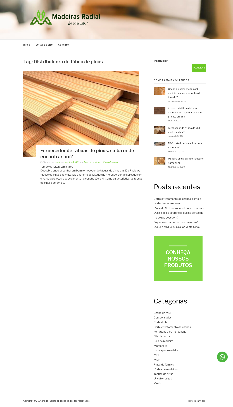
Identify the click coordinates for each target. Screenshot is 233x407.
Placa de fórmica (164, 364)
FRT (208, 400)
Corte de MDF (162, 322)
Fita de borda (162, 336)
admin (58, 162)
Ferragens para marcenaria (170, 331)
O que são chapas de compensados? (176, 222)
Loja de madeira (92, 162)
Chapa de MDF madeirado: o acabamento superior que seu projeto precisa (185, 112)
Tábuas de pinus (109, 162)
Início (26, 44)
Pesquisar (161, 60)
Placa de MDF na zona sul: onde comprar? (179, 208)
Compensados (163, 317)
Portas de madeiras (166, 369)
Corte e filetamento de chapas (172, 327)
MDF (157, 355)
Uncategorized (163, 378)
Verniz (157, 383)
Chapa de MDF (163, 313)
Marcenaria (160, 345)
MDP (157, 359)
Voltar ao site (44, 44)
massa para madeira (166, 350)
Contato (63, 44)
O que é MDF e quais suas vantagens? (177, 227)
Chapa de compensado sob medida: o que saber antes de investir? (184, 93)
